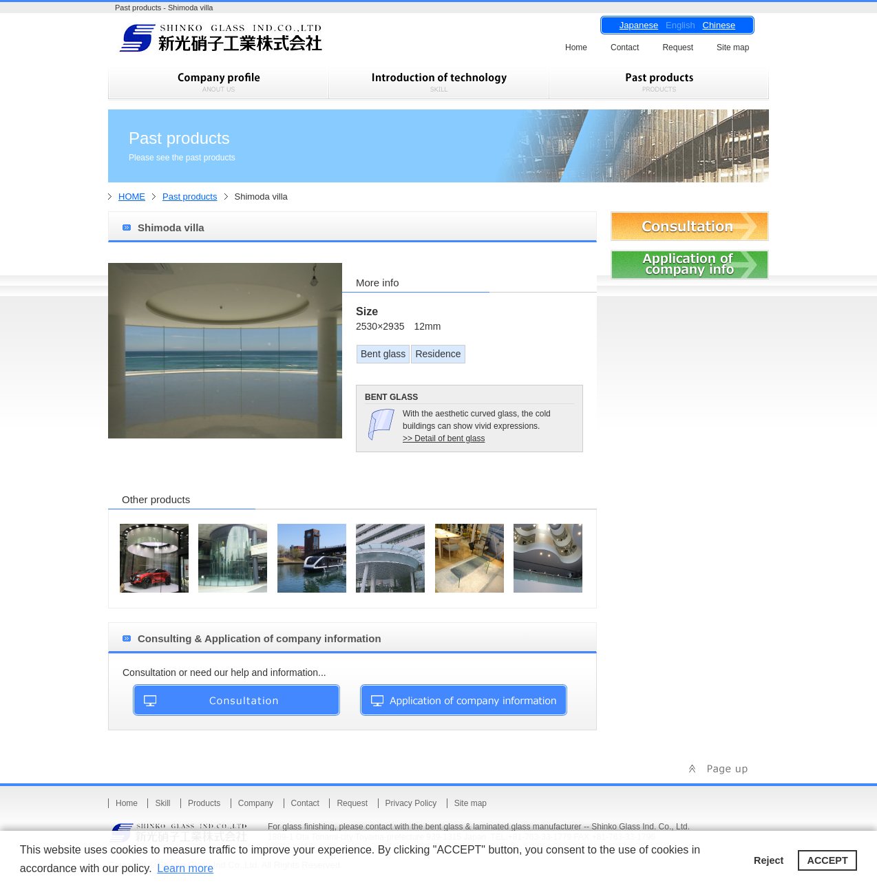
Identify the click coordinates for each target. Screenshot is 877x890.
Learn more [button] (185, 868)
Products (204, 803)
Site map (733, 47)
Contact (625, 47)
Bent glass (383, 353)
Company (255, 803)
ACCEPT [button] (827, 860)
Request (677, 47)
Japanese (639, 25)
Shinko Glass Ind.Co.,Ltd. (246, 42)
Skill (162, 803)
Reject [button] (768, 860)
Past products (190, 196)
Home (576, 47)
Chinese (719, 25)
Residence (438, 353)
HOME (131, 196)
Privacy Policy (411, 803)
